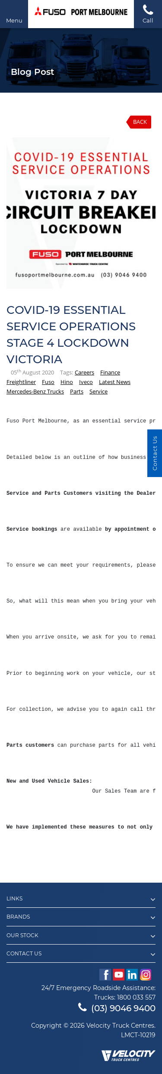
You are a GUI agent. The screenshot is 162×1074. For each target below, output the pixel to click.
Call (148, 13)
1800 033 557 (136, 997)
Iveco (86, 382)
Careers (84, 372)
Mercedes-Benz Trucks (35, 391)
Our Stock (81, 936)
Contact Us (81, 954)
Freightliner (21, 382)
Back (140, 122)
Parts (76, 391)
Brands (81, 918)
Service (98, 391)
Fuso (48, 382)
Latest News (114, 382)
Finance (110, 372)
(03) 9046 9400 (117, 1008)
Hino (66, 382)
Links (81, 899)
